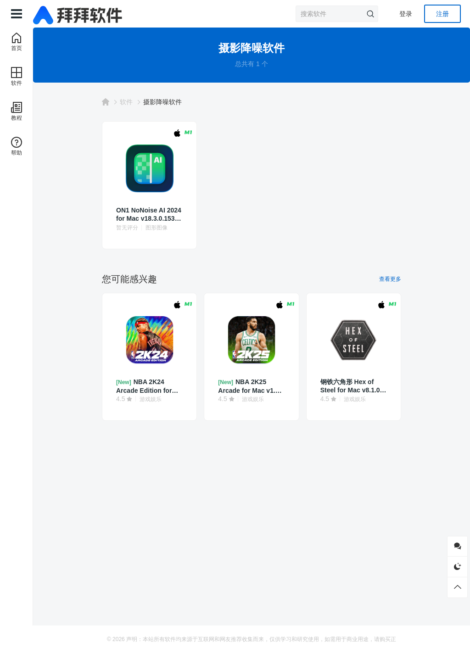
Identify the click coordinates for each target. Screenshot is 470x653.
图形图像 (156, 227)
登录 (405, 13)
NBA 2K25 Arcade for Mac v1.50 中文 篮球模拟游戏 (250, 386)
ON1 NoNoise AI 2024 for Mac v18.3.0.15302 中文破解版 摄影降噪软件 (149, 215)
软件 (126, 102)
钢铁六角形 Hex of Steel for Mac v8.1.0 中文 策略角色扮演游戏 (353, 386)
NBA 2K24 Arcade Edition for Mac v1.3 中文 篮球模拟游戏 (147, 386)
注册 (442, 13)
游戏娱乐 (151, 399)
